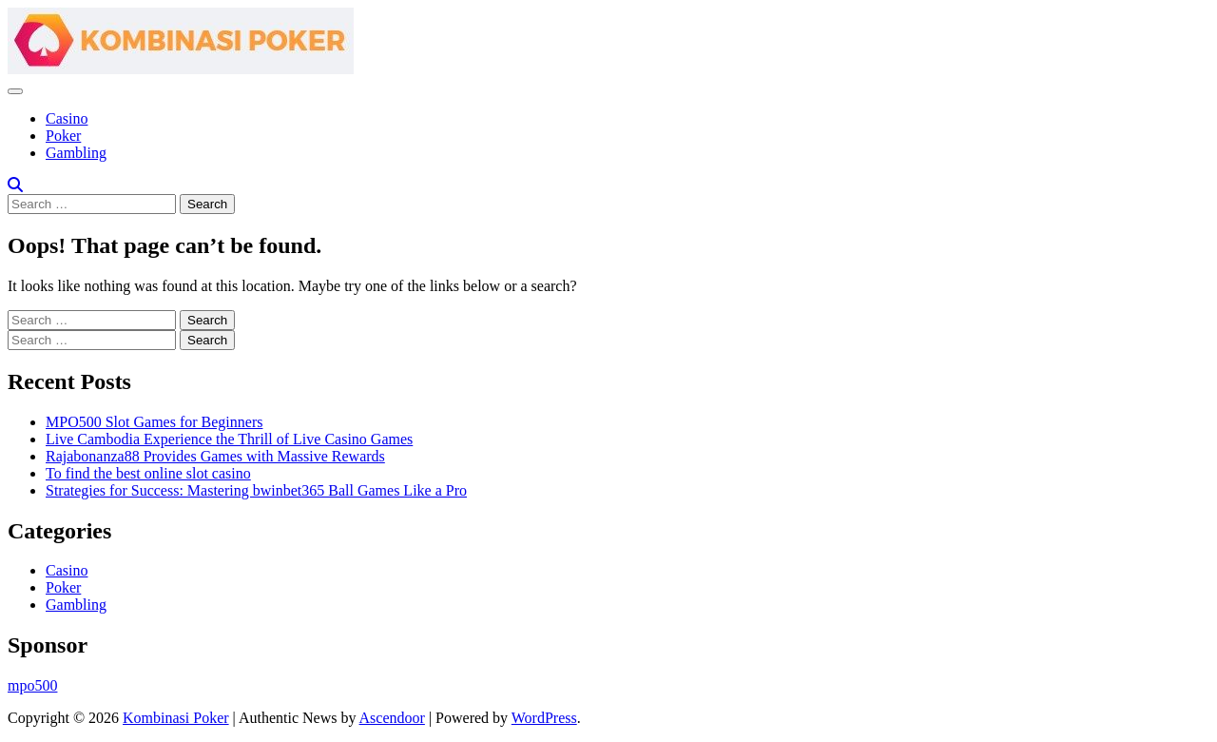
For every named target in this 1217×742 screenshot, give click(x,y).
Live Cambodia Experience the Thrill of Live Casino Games (229, 439)
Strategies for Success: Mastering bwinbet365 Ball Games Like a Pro (256, 490)
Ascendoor (392, 718)
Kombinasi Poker (176, 718)
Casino (66, 118)
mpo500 (32, 685)
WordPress (544, 718)
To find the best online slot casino (148, 473)
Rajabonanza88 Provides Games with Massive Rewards (215, 456)
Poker (63, 135)
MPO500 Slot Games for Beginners (154, 422)
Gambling (76, 153)
